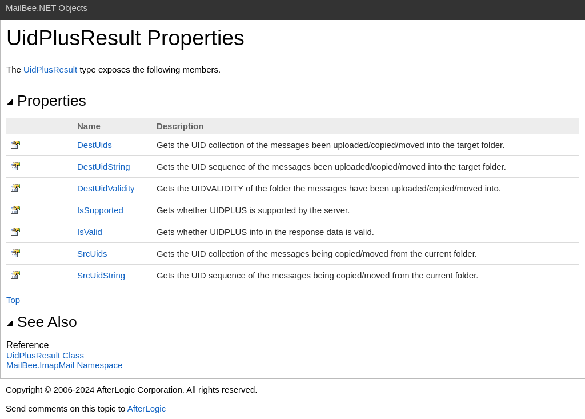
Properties (46, 100)
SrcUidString (101, 275)
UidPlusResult (50, 69)
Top (13, 300)
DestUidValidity (106, 188)
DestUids (94, 145)
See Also (41, 321)
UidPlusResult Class (45, 355)
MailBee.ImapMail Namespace (64, 365)
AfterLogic (146, 408)
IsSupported (100, 210)
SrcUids (92, 253)
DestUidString (103, 166)
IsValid (89, 232)
